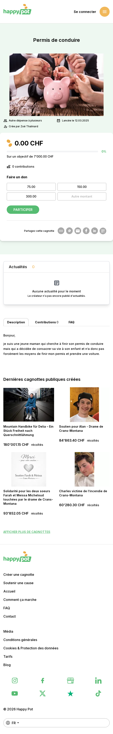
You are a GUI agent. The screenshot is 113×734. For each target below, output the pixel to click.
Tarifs (7, 656)
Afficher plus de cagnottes (26, 532)
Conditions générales (20, 640)
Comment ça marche (19, 600)
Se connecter (85, 12)
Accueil (9, 591)
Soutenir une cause (18, 583)
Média (8, 631)
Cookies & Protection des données (30, 648)
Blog (7, 665)
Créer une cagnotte (18, 574)
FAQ (6, 608)
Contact (9, 616)
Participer (22, 210)
